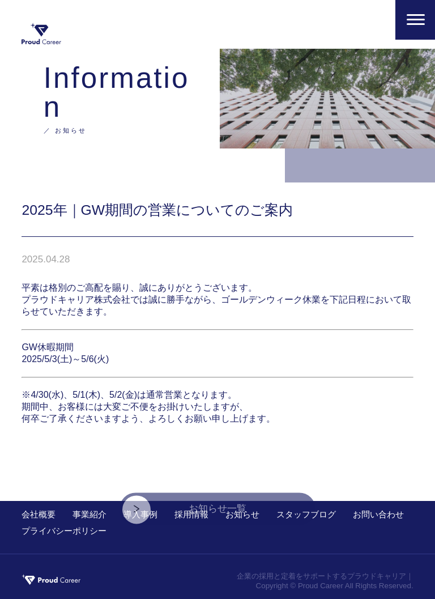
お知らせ (242, 514)
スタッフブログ (306, 514)
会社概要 (39, 514)
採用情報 (191, 514)
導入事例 (140, 514)
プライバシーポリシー (64, 531)
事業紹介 (89, 514)
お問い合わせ (378, 514)
